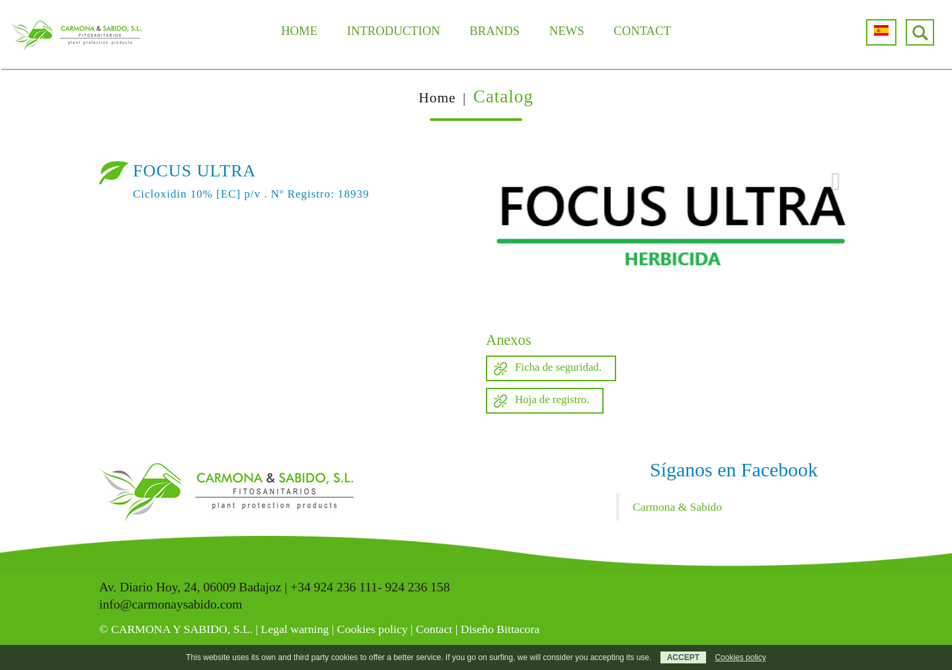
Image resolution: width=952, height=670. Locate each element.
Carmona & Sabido (677, 506)
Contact (434, 629)
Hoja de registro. (552, 399)
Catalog (503, 96)
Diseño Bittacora (500, 629)
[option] (669, 233)
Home (437, 98)
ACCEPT (683, 657)
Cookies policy (372, 629)
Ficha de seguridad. (558, 367)
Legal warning (295, 629)
